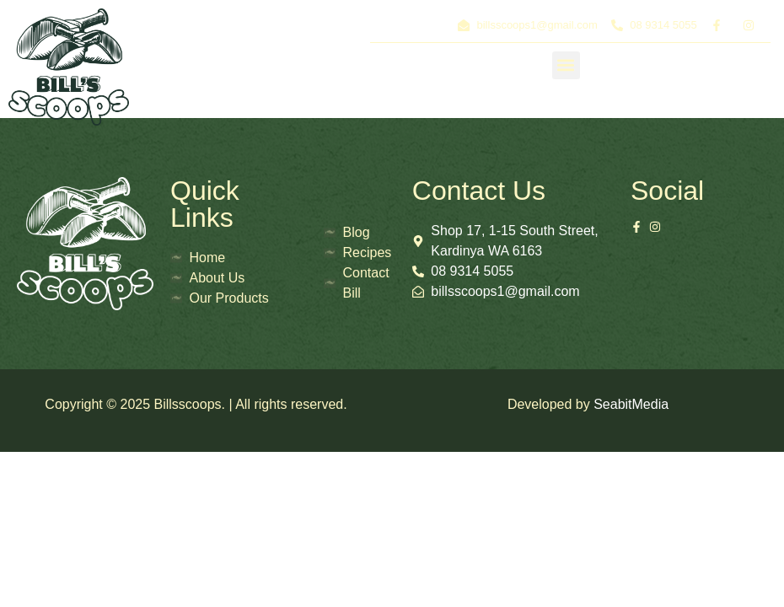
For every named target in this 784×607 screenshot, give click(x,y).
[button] (566, 65)
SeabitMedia (631, 404)
